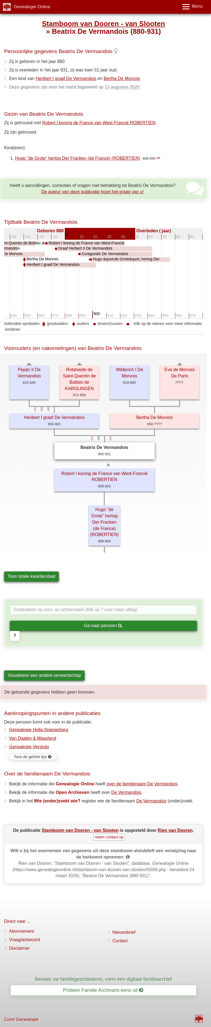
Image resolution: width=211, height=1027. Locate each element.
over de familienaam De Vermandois (142, 784)
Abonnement (21, 931)
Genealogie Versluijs (29, 746)
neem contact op (109, 837)
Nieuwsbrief (124, 932)
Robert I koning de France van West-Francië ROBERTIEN (99, 122)
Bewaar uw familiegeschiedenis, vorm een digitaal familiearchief (103, 979)
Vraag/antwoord (24, 939)
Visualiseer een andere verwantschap (44, 675)
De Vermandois (126, 792)
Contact (120, 940)
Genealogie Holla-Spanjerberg (38, 729)
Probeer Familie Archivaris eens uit (103, 990)
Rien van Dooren (175, 830)
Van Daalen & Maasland (32, 738)
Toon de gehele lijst (33, 757)
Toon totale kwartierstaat (31, 576)
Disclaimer (19, 948)
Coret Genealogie (21, 1019)
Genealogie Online (32, 6)
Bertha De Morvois (122, 78)
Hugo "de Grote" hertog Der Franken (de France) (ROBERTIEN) (77, 158)
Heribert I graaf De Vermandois (66, 78)
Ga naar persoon (103, 625)
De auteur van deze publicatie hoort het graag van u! (92, 191)
